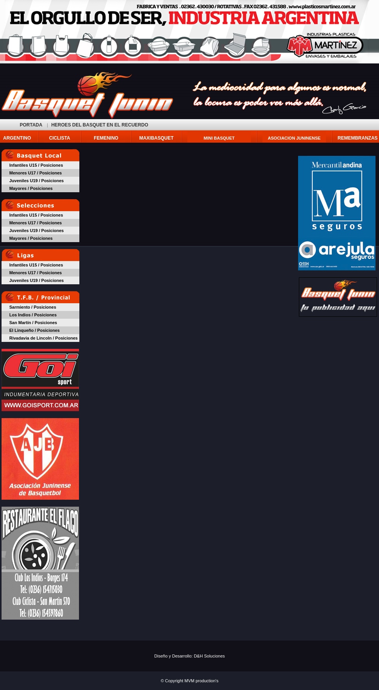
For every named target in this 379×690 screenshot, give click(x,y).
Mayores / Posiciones (31, 188)
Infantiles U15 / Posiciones (36, 165)
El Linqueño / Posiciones (34, 330)
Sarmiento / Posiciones (32, 307)
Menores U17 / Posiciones (35, 173)
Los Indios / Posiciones (33, 315)
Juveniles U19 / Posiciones (36, 180)
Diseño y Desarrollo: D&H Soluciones (189, 656)
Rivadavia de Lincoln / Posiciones (43, 338)
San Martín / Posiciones (33, 322)
